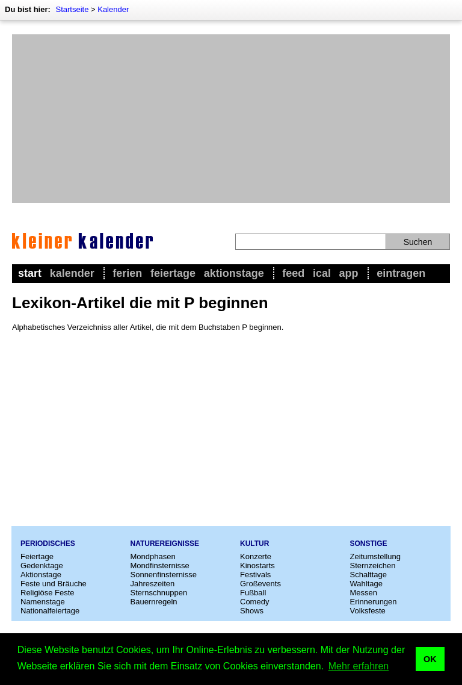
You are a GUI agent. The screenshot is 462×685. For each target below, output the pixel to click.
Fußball (253, 592)
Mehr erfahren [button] (358, 666)
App (349, 273)
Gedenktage (41, 565)
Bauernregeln (154, 601)
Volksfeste (368, 610)
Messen (364, 592)
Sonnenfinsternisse (164, 574)
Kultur (254, 543)
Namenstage (42, 601)
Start (30, 273)
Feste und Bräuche (53, 583)
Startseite (71, 9)
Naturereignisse (165, 543)
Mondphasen (153, 556)
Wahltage (366, 583)
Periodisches (47, 543)
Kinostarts (257, 565)
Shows (251, 610)
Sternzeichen (373, 565)
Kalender (113, 9)
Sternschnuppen (159, 592)
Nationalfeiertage (49, 610)
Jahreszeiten (153, 583)
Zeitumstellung (375, 556)
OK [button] (430, 659)
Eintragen (401, 273)
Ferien (127, 273)
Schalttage (368, 574)
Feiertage (173, 273)
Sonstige (368, 543)
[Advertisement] (231, 118)
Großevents (260, 583)
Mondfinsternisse (160, 565)
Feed (293, 273)
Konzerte (255, 556)
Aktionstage (234, 273)
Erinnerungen (373, 601)
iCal (322, 273)
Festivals (255, 574)
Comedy (254, 601)
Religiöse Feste (47, 592)
